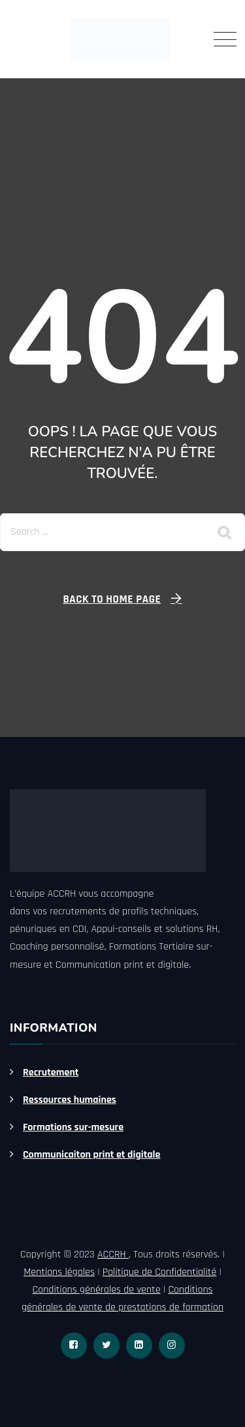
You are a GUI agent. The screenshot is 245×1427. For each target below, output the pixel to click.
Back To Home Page (112, 599)
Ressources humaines (69, 1100)
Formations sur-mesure (73, 1127)
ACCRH (113, 1254)
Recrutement (50, 1072)
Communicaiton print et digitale (91, 1155)
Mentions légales (59, 1272)
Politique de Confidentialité (160, 1272)
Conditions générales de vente (97, 1290)
